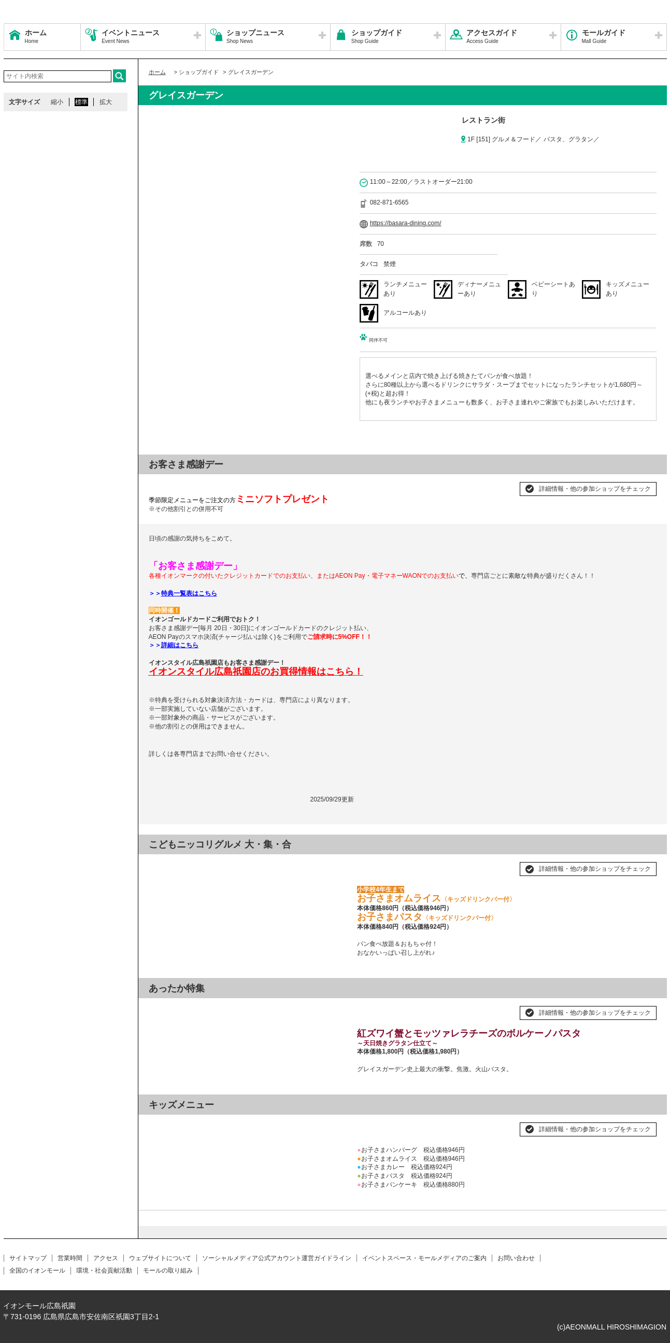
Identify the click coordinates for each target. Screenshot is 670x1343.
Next (333, 864)
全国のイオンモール (37, 1270)
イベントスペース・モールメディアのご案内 (424, 1258)
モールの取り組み (168, 1270)
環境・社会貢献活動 (104, 1270)
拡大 (105, 102)
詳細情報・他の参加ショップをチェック (595, 488)
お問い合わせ (516, 1258)
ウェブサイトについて (160, 1258)
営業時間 (70, 1258)
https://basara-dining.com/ (405, 223)
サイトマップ (28, 1258)
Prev (162, 864)
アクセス (105, 1258)
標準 (81, 102)
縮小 (57, 102)
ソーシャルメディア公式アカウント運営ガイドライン (276, 1258)
